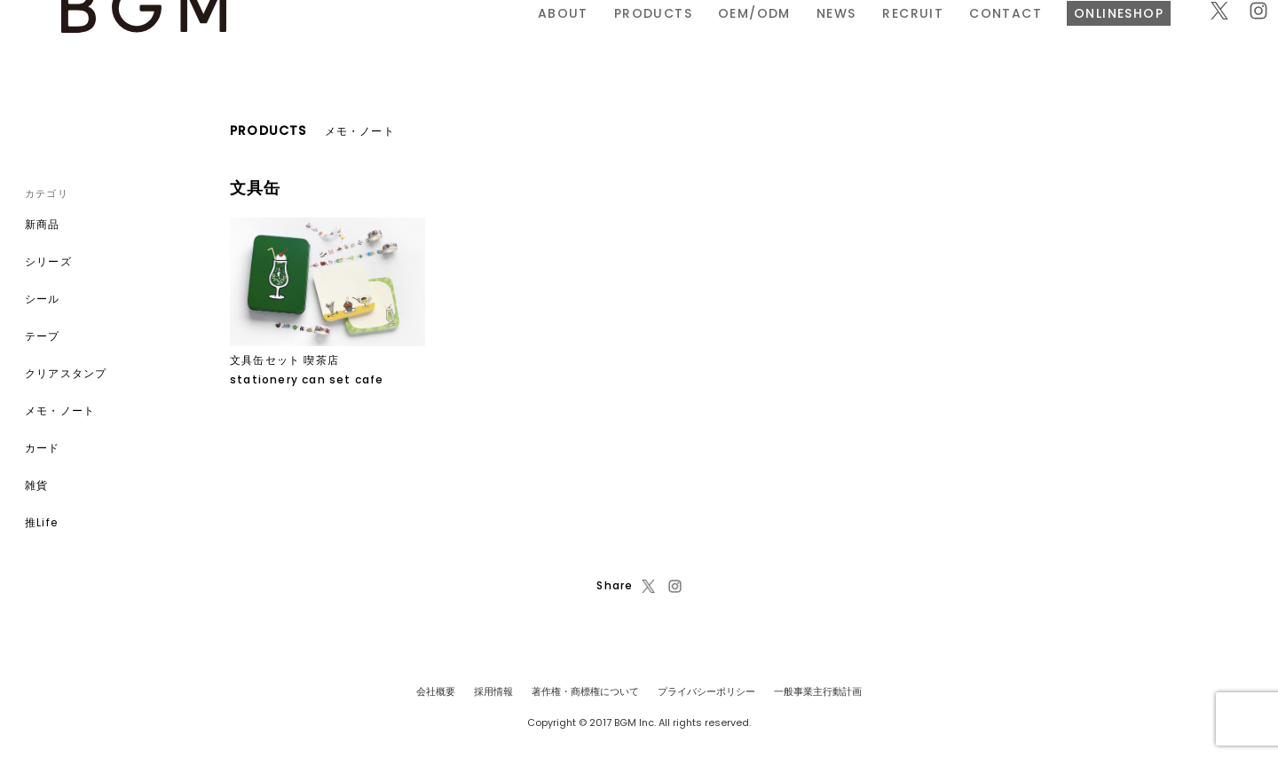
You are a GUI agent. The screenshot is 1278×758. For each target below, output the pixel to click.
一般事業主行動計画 (818, 691)
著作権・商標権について (585, 691)
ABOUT (367, 38)
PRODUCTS (457, 38)
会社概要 (435, 691)
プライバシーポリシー (706, 691)
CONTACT (809, 38)
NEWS (640, 38)
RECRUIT (716, 38)
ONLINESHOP (923, 38)
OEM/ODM (558, 38)
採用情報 (493, 691)
